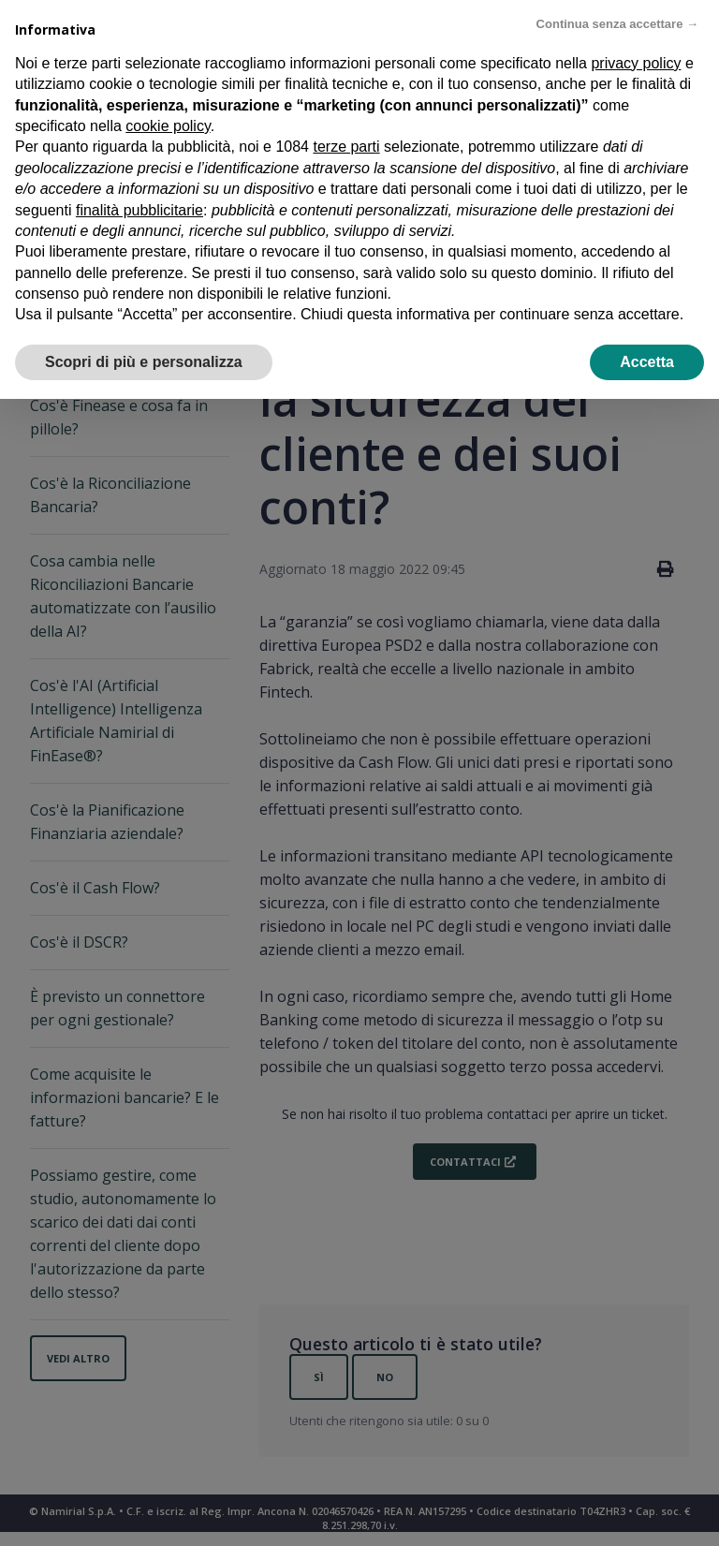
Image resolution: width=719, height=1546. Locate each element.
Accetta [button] (647, 362)
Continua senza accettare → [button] (617, 24)
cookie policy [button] (167, 126)
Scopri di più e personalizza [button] (143, 362)
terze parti (346, 147)
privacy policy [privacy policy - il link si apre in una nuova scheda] (636, 63)
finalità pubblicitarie (139, 210)
